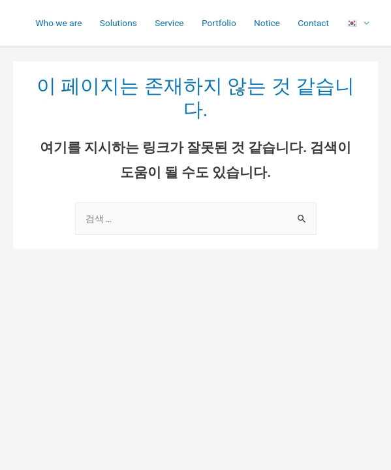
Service (169, 23)
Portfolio (219, 23)
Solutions (118, 23)
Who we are (58, 23)
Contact (313, 23)
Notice (267, 23)
